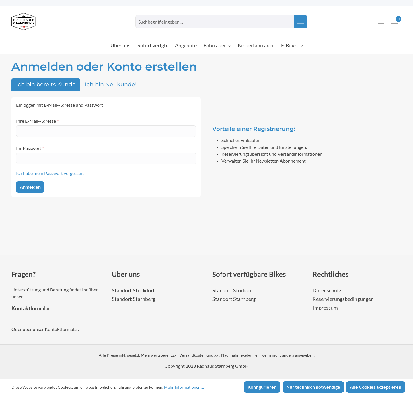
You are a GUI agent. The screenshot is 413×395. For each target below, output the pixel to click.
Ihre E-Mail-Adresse (37, 121)
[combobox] (214, 21)
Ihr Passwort (30, 148)
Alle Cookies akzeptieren (375, 387)
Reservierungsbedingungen (343, 299)
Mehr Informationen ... (184, 387)
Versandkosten (192, 355)
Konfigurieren (262, 387)
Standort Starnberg (133, 299)
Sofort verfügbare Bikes (249, 274)
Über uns (126, 274)
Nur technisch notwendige (313, 387)
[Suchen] (300, 21)
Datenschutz (327, 290)
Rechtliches (330, 274)
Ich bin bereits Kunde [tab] (46, 84)
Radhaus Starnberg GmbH (222, 366)
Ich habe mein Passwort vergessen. (50, 173)
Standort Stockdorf (133, 290)
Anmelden (30, 187)
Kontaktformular (30, 308)
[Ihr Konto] (381, 21)
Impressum (325, 308)
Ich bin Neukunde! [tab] (111, 84)
